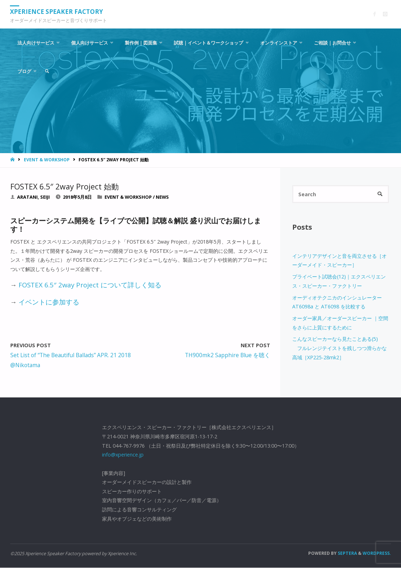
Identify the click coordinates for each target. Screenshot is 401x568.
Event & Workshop (47, 160)
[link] (47, 71)
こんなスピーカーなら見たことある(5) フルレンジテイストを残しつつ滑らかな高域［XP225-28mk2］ (339, 348)
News (162, 197)
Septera (347, 553)
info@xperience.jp (123, 455)
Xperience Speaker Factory (56, 11)
